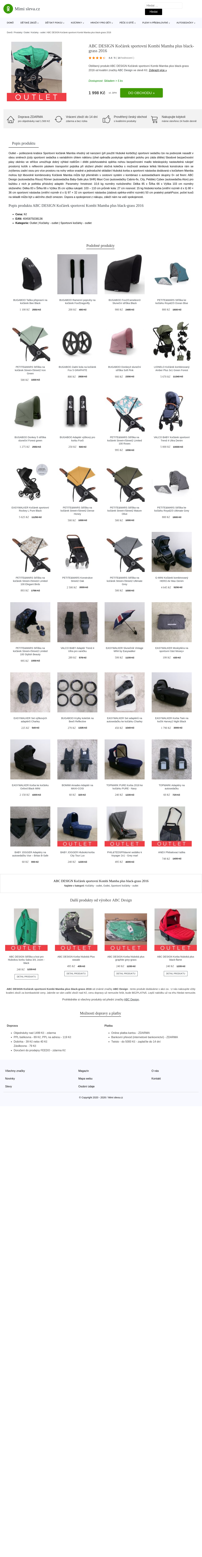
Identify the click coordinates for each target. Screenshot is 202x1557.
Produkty (18, 32)
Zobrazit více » (158, 70)
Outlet (26, 32)
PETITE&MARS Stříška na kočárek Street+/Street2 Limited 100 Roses (124, 440)
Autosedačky (184, 22)
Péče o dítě (126, 22)
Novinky (10, 1078)
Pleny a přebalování (155, 22)
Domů (10, 22)
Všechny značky (15, 1070)
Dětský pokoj (53, 22)
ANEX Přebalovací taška (171, 852)
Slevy (8, 1086)
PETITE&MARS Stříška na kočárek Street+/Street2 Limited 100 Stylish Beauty (30, 651)
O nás (155, 1070)
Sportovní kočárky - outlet (124, 885)
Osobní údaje (86, 1086)
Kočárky (76, 22)
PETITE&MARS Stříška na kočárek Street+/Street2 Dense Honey (77, 510)
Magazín (83, 1070)
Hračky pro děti (101, 22)
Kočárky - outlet (38, 32)
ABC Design (125, 70)
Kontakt (156, 1078)
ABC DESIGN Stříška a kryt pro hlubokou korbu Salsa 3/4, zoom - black (26, 959)
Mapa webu (85, 1078)
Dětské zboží (28, 22)
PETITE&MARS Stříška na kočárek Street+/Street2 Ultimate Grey (124, 580)
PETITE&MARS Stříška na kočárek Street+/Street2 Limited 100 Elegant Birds (30, 580)
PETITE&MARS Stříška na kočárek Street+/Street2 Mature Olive (124, 510)
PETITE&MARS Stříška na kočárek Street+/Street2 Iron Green (30, 370)
